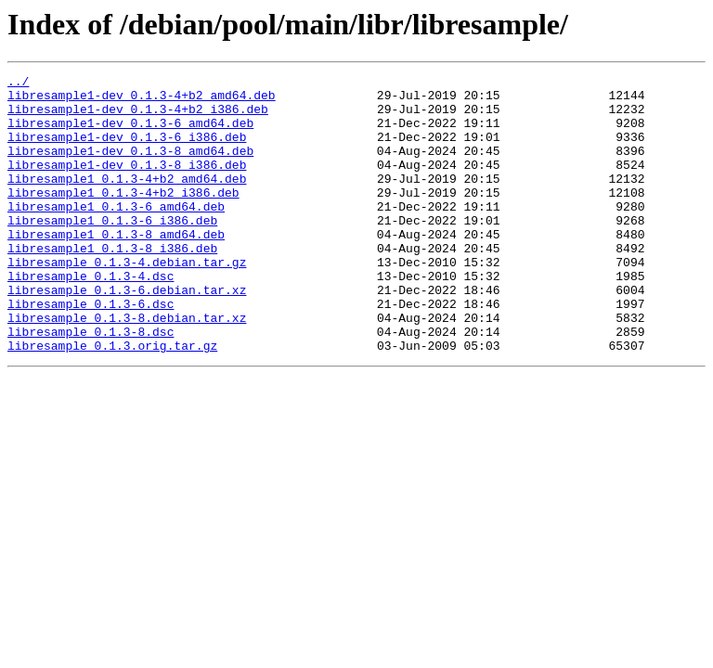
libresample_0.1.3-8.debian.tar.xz (126, 367)
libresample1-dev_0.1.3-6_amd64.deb (130, 133)
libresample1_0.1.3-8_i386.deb (112, 284)
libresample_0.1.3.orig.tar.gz (112, 400)
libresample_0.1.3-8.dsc (90, 384)
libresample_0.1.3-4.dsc (90, 317)
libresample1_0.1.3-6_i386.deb (112, 250)
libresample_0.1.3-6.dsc (90, 350)
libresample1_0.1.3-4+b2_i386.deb (123, 217)
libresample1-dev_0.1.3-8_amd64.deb (130, 167)
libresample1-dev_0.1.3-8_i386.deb (126, 183)
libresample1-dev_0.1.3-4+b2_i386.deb (137, 117)
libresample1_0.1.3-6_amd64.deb (116, 233)
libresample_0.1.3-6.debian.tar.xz (126, 334)
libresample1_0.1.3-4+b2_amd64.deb (126, 200)
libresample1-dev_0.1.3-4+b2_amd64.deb (141, 100)
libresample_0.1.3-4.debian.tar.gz (126, 300)
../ (18, 83)
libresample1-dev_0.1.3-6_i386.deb (126, 150)
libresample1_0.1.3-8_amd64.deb (116, 267)
